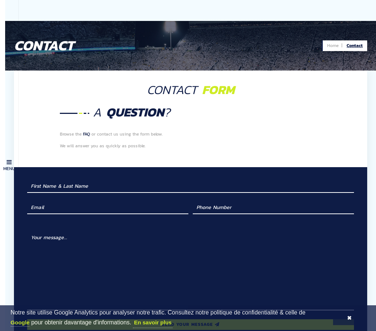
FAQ (98, 113)
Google (20, 322)
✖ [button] (349, 318)
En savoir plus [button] (153, 322)
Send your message (197, 303)
